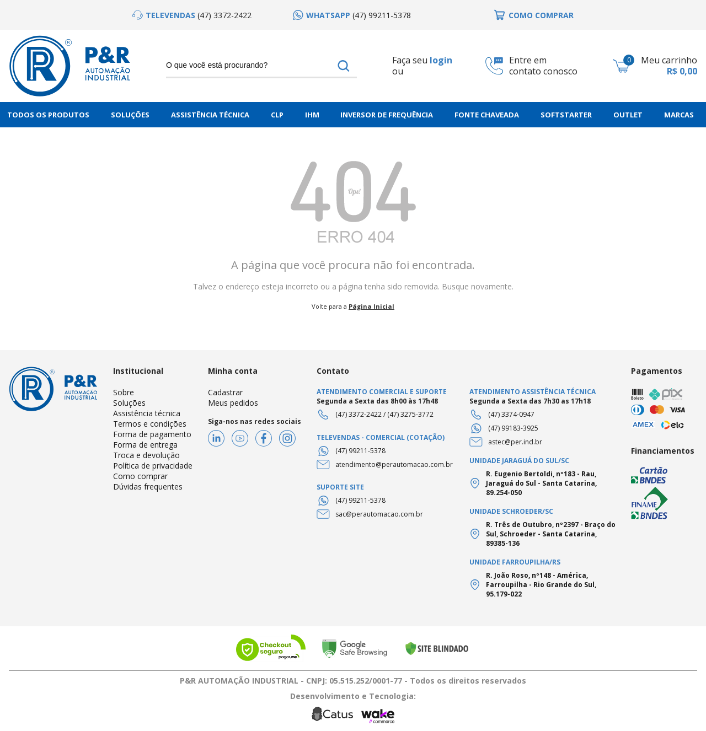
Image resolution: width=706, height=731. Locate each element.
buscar (343, 65)
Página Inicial (371, 306)
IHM (312, 115)
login (441, 60)
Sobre (123, 392)
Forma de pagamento (152, 434)
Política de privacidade (152, 465)
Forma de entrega (145, 444)
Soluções (130, 115)
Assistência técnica (146, 413)
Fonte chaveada (486, 115)
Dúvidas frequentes (148, 486)
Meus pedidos (233, 402)
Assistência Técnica (210, 115)
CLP (277, 115)
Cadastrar (225, 392)
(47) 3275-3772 (410, 414)
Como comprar (140, 476)
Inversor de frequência (386, 115)
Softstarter (566, 115)
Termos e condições (149, 423)
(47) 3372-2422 (358, 414)
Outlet (628, 115)
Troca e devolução (146, 455)
